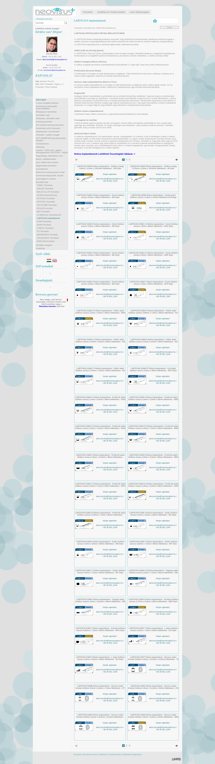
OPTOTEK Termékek (46, 198)
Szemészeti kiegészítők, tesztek (49, 175)
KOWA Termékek (44, 221)
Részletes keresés (47, 306)
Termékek (77, 755)
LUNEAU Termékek (45, 228)
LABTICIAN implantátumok (48, 218)
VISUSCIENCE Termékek (48, 238)
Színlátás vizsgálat (44, 245)
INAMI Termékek (44, 225)
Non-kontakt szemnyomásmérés (50, 125)
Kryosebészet (42, 169)
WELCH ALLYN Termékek (48, 192)
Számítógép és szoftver (46, 179)
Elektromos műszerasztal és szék (50, 172)
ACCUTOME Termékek (47, 205)
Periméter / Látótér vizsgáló (47, 135)
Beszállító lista (89, 28)
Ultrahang (40, 147)
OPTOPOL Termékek (46, 202)
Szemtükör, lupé (43, 115)
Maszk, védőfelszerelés (46, 159)
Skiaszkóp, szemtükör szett (47, 118)
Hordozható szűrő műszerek (48, 128)
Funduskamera (42, 144)
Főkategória (78, 28)
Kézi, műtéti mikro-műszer (47, 162)
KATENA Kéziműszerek (47, 195)
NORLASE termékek (45, 241)
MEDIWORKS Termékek (47, 235)
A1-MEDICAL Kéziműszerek (49, 215)
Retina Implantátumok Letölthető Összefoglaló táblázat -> (104, 154)
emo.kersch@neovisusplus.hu (55, 70)
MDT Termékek (43, 211)
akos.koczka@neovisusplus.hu (55, 59)
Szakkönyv (40, 248)
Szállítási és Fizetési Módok (110, 755)
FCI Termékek (43, 231)
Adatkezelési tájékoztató (132, 755)
